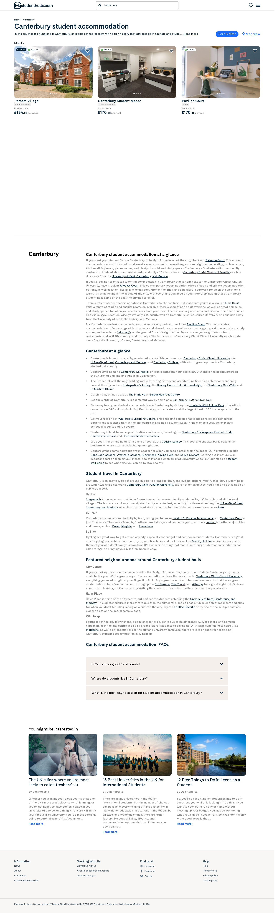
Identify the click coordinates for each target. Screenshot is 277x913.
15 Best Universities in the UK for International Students (133, 782)
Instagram (148, 866)
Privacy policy (210, 875)
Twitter (146, 876)
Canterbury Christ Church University (207, 272)
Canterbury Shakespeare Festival (203, 432)
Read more (36, 824)
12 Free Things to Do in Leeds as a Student (208, 782)
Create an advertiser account (93, 871)
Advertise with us (86, 866)
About (17, 871)
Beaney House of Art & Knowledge (181, 385)
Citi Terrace (163, 584)
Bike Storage (27, 151)
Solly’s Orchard (194, 455)
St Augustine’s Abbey (137, 385)
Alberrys (199, 584)
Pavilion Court (196, 324)
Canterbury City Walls (225, 385)
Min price (25, 83)
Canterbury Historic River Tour (192, 400)
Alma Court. (232, 303)
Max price (53, 83)
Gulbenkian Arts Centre (165, 394)
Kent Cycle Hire (201, 541)
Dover (124, 526)
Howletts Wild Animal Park (207, 405)
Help (205, 866)
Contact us (20, 875)
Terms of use (210, 871)
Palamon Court (215, 260)
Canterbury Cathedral (135, 371)
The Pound (179, 584)
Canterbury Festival (103, 436)
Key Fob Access (29, 162)
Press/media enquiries (26, 880)
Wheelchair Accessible (32, 183)
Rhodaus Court (130, 285)
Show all (18, 192)
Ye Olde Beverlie (184, 607)
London (214, 522)
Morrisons (92, 629)
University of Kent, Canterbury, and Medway (141, 276)
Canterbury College (169, 362)
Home (17, 20)
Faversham (155, 526)
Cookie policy (210, 880)
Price (17, 71)
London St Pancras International (193, 518)
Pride (230, 432)
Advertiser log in (86, 875)
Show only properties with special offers (35, 207)
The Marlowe (137, 394)
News (17, 866)
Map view (251, 34)
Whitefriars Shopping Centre (137, 418)
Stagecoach (94, 499)
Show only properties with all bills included (36, 133)
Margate (134, 526)
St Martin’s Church (108, 389)
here (222, 507)
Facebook (147, 871)
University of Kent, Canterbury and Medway (120, 362)
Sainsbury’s (124, 332)
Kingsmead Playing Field (161, 455)
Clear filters (58, 217)
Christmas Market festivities (142, 436)
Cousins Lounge (172, 441)
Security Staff (27, 173)
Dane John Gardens (104, 455)
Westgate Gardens (130, 455)
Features (20, 144)
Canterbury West (233, 518)
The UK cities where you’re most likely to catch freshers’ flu (59, 782)
